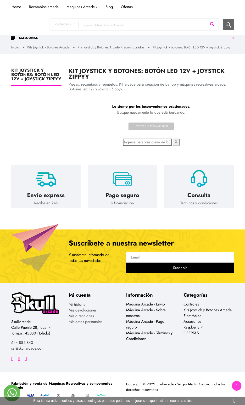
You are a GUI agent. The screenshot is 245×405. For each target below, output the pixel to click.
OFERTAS (191, 329)
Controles (191, 301)
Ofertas (172, 29)
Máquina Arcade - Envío (145, 301)
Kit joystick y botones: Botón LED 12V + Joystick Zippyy (36, 71)
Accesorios (192, 318)
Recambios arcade (90, 29)
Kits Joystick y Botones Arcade (208, 306)
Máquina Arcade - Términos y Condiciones (149, 332)
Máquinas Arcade (126, 29)
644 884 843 (22, 339)
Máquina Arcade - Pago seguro (145, 321)
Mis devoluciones (82, 307)
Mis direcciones (81, 312)
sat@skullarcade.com (27, 345)
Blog (155, 29)
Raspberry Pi (194, 324)
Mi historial (77, 301)
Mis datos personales (85, 318)
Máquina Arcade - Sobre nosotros (146, 309)
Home (62, 29)
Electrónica (192, 312)
